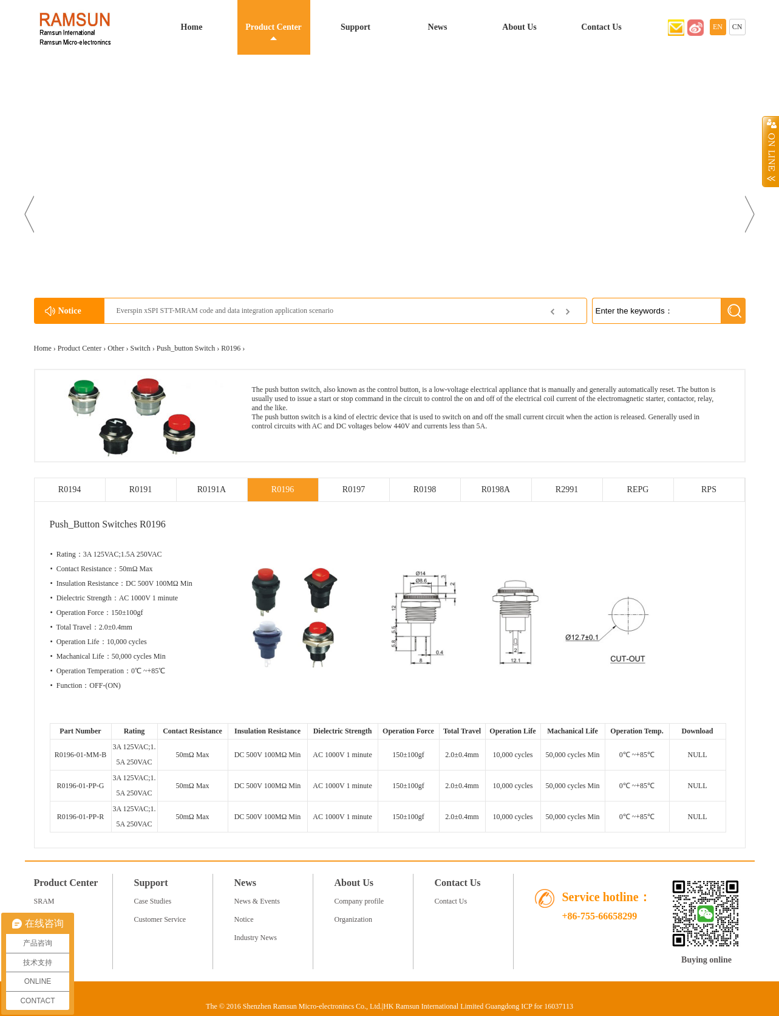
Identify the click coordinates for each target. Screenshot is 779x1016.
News (437, 27)
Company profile (359, 901)
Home (192, 27)
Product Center (273, 27)
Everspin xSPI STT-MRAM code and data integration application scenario (225, 310)
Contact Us (601, 27)
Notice (244, 919)
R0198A (495, 489)
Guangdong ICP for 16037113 (529, 1006)
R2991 (567, 489)
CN (737, 26)
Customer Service (160, 919)
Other (115, 348)
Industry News (255, 937)
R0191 (140, 489)
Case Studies (153, 901)
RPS (708, 489)
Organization (353, 919)
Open (770, 151)
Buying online (706, 959)
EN (718, 26)
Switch (140, 348)
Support (355, 27)
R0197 (353, 489)
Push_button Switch (186, 348)
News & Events (257, 901)
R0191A (211, 489)
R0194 (69, 489)
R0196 (230, 348)
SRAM (44, 901)
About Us (519, 27)
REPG (638, 489)
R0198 (424, 489)
